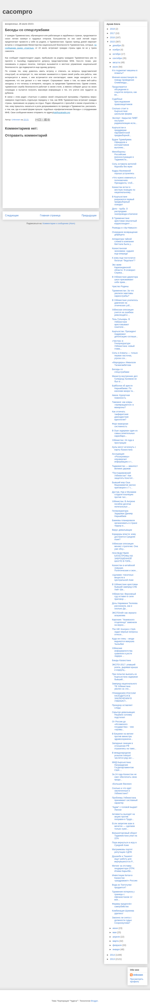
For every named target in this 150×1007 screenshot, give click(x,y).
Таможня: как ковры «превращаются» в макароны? (123, 405)
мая (114, 932)
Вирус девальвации (122, 530)
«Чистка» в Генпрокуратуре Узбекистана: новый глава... (123, 345)
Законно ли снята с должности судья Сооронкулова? (122, 920)
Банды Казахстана (121, 660)
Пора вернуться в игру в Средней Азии (124, 843)
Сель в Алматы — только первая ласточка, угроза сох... (125, 355)
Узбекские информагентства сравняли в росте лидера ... (122, 652)
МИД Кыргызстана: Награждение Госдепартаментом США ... (123, 766)
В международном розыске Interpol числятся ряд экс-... (123, 755)
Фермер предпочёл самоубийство (122, 905)
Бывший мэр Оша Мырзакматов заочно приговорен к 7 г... (124, 485)
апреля (116, 937)
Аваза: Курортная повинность (121, 396)
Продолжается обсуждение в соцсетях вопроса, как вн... (124, 91)
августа (116, 62)
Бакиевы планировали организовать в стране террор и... (124, 523)
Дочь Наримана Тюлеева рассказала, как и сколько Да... (125, 606)
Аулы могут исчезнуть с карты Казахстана (124, 448)
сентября (117, 58)
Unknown (138, 975)
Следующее (12, 215)
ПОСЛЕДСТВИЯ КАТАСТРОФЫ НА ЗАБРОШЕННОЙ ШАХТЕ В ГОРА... (122, 557)
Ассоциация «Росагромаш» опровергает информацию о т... (122, 458)
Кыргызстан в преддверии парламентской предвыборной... (121, 131)
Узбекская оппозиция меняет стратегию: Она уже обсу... (125, 546)
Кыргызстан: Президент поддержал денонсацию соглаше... (125, 334)
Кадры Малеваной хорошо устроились (123, 172)
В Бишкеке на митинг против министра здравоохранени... (122, 736)
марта (115, 941)
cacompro (17, 11)
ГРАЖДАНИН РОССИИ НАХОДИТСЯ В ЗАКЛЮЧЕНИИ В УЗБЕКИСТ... (124, 697)
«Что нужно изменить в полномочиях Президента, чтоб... (124, 180)
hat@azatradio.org (61, 112)
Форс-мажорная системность (120, 425)
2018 (112, 29)
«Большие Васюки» (122, 784)
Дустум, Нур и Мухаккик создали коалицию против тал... (124, 495)
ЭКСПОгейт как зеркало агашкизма (124, 614)
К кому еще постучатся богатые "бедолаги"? (123, 259)
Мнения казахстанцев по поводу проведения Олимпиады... (124, 80)
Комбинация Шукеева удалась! (123, 912)
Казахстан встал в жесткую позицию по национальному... (123, 190)
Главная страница (50, 215)
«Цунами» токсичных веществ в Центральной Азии (122, 577)
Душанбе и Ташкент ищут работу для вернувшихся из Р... (123, 859)
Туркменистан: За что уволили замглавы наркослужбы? (123, 293)
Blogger (94, 1001)
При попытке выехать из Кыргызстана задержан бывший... (125, 677)
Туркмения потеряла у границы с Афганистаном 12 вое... (123, 895)
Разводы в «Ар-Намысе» (124, 227)
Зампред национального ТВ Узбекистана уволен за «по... (124, 686)
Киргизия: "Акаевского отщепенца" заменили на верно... (124, 622)
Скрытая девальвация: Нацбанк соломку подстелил (123, 715)
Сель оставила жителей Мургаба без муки (124, 165)
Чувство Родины (120, 286)
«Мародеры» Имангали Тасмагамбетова (124, 363)
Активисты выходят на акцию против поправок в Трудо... (123, 817)
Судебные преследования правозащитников (122, 102)
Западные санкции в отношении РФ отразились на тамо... (124, 746)
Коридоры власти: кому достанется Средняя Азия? (124, 537)
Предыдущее (89, 215)
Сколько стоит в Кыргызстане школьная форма (122, 111)
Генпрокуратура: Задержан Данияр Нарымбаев (122, 513)
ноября (116, 49)
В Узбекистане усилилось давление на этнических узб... (125, 303)
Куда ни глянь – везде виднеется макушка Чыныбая (123, 641)
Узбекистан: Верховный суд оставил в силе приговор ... (124, 596)
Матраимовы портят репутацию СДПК (122, 850)
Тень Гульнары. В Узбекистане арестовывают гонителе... (121, 323)
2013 (112, 959)
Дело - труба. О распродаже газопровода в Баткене (125, 211)
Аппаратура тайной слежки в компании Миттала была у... (123, 242)
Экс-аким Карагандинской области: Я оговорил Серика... (123, 268)
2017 (112, 33)
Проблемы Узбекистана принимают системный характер (125, 800)
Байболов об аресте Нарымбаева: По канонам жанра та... (123, 388)
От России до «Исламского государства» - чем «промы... (123, 725)
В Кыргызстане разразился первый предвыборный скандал (123, 200)
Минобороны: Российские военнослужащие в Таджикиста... (123, 155)
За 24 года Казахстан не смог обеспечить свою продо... (124, 777)
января (116, 949)
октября (116, 54)
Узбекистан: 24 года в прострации (123, 441)
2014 (112, 955)
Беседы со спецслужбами (120, 370)
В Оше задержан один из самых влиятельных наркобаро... (125, 433)
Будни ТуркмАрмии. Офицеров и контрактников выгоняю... (122, 143)
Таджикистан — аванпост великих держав (125, 467)
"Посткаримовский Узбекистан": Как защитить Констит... (123, 475)
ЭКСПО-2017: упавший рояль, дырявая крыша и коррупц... (125, 667)
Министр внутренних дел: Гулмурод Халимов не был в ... (125, 379)
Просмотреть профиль (136, 980)
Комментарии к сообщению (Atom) (59, 223)
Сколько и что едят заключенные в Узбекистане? (121, 791)
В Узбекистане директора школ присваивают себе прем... (125, 279)
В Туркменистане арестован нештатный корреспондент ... (124, 221)
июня (115, 928)
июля (115, 67)
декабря (116, 45)
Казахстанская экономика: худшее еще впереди (123, 251)
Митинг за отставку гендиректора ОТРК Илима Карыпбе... (123, 868)
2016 (112, 37)
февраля (117, 945)
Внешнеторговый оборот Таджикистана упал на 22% (124, 836)
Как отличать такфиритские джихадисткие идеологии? (120, 415)
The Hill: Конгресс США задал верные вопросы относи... (125, 632)
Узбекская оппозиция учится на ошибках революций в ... (122, 312)
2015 (112, 41)
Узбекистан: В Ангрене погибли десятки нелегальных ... (123, 504)
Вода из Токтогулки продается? (121, 886)
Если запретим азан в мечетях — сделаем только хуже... (123, 826)
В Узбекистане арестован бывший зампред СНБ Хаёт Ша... (125, 587)
